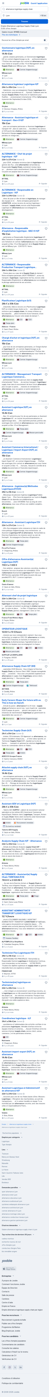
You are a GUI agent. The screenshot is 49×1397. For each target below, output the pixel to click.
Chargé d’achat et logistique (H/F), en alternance (20, 339)
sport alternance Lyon (10, 1192)
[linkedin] (20, 1367)
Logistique (5, 1141)
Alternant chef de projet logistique (19, 595)
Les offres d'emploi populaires (14, 1341)
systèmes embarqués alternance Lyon (15, 1204)
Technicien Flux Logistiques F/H (18, 953)
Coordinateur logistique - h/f (16, 1018)
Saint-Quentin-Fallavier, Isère (12, 1173)
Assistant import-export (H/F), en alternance (18, 1053)
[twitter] (15, 1367)
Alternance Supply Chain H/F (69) (18, 666)
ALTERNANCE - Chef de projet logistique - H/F (17, 155)
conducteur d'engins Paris (11, 1248)
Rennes (4, 1166)
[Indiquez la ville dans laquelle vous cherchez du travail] (24, 15)
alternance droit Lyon (9, 1195)
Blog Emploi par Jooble (11, 1331)
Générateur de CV (9, 1355)
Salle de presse (8, 1295)
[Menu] (3, 3)
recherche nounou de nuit (11, 1242)
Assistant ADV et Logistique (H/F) (19, 804)
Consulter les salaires (10, 1348)
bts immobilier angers (9, 1251)
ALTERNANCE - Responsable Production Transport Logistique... (19, 265)
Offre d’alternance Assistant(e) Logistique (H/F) (17, 560)
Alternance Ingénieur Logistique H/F (20, 84)
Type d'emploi (6, 1145)
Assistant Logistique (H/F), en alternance (17, 408)
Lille (3, 1176)
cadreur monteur (8, 1239)
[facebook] (4, 1367)
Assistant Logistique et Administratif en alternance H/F (21, 1089)
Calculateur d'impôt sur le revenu (15, 1352)
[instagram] (9, 1367)
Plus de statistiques (11, 34)
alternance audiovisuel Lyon (12, 1201)
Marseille (5, 1163)
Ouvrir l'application (39, 3)
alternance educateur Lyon (12, 1198)
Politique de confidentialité (12, 1383)
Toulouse (5, 1154)
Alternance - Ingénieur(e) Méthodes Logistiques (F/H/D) (20, 487)
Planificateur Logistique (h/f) (16, 300)
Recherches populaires (12, 1133)
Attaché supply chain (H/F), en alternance (17, 768)
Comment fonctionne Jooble (13, 1284)
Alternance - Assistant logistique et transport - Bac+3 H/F (20, 118)
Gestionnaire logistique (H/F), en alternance (18, 49)
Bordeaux (5, 1182)
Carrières (5, 1299)
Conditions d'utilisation (11, 1378)
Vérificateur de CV (9, 1359)
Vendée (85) (6, 1179)
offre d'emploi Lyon (8, 1245)
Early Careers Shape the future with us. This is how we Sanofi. (21, 701)
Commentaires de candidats (13, 1344)
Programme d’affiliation (11, 1327)
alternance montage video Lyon (13, 1214)
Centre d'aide (7, 1302)
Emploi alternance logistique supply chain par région (22, 1310)
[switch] (45, 40)
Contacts (5, 1291)
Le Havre (5, 1170)
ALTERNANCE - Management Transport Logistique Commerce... (22, 375)
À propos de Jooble (10, 1280)
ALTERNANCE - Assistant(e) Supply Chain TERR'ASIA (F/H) (19, 875)
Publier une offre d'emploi (12, 1323)
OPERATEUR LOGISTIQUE (14, 629)
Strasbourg (6, 1160)
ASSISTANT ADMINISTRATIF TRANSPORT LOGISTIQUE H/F (17, 912)
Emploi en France (8, 1306)
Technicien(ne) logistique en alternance (16, 983)
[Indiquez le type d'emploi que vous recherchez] (24, 9)
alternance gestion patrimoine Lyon (14, 1220)
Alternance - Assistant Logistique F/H (21, 522)
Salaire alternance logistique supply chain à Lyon (19, 1229)
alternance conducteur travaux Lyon (15, 1217)
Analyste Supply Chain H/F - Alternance (22, 841)
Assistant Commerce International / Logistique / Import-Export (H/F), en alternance (20, 450)
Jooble (16, 1392)
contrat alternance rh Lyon (11, 1211)
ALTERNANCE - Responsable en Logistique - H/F (17, 191)
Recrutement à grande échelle (14, 1320)
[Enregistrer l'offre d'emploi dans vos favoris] (46, 48)
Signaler (43, 78)
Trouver (24, 21)
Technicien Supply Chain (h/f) (16, 730)
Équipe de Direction (9, 1288)
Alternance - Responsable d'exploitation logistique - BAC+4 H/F (20, 229)
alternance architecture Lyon (12, 1208)
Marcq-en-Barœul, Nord (10, 1157)
